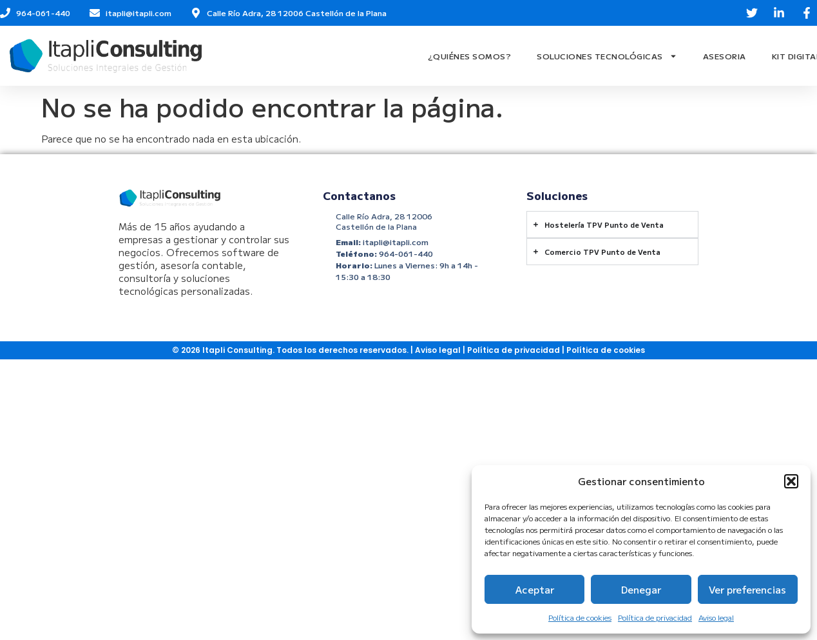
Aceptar (534, 589)
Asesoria (724, 55)
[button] (791, 481)
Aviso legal (716, 617)
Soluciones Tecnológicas (607, 56)
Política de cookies (579, 617)
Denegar (641, 589)
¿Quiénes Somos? (470, 55)
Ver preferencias (747, 589)
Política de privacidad (655, 617)
